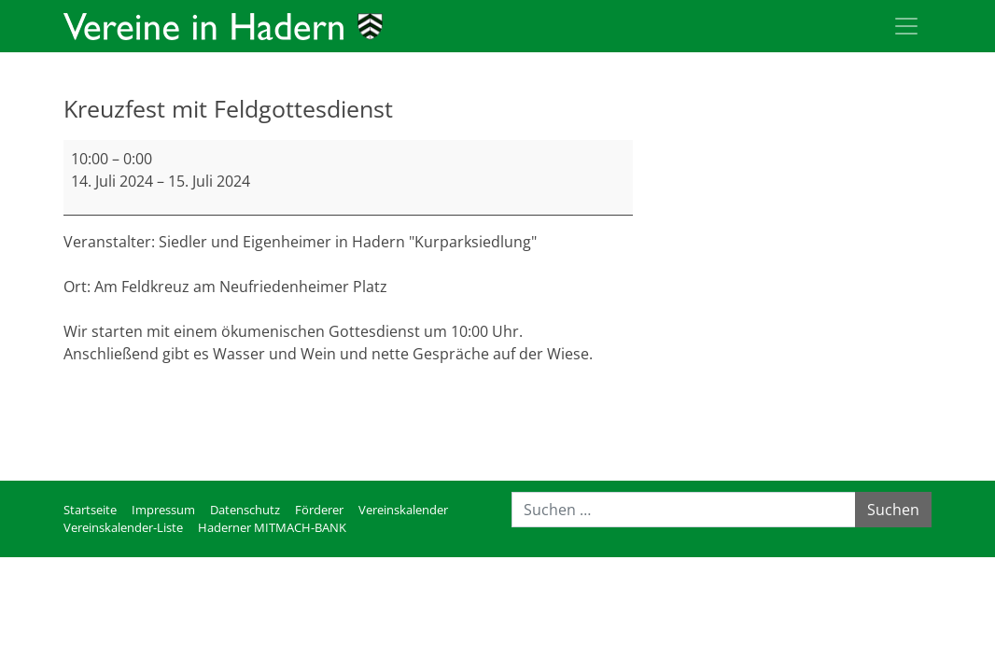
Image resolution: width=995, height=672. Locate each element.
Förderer (319, 509)
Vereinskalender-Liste (123, 527)
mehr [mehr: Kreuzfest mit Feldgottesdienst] (82, 398)
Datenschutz (245, 509)
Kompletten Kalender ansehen (525, 443)
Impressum (163, 509)
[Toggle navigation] (906, 26)
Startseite (90, 509)
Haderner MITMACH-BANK (272, 527)
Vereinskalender (403, 509)
